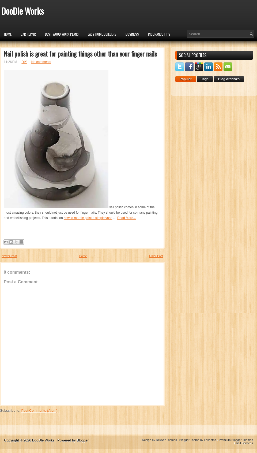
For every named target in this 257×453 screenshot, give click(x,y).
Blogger (83, 440)
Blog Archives (229, 79)
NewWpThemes (166, 439)
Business (132, 34)
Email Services (243, 443)
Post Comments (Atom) (39, 411)
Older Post (156, 256)
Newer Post (9, 256)
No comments (41, 62)
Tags (205, 79)
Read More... (126, 218)
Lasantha (210, 439)
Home (8, 34)
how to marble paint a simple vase (88, 218)
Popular (186, 79)
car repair (28, 34)
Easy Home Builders (102, 34)
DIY (24, 62)
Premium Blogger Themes (236, 439)
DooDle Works (22, 11)
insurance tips (159, 34)
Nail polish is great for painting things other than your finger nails (80, 53)
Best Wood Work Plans (62, 34)
